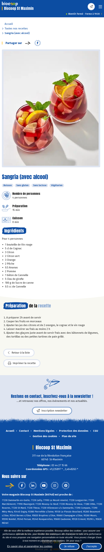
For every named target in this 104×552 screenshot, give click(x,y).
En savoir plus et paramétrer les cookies (29, 546)
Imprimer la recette (22, 363)
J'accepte (91, 546)
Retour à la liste (19, 352)
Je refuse (69, 546)
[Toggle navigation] (100, 8)
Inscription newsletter (52, 410)
